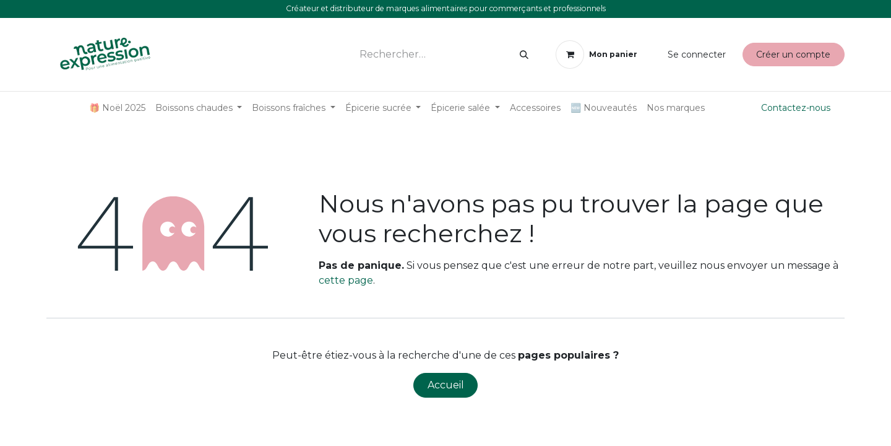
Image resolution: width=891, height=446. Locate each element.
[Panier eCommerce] (596, 54)
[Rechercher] (524, 54)
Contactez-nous (795, 107)
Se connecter (697, 54)
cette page (346, 280)
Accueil (446, 385)
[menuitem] (117, 108)
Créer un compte (793, 54)
